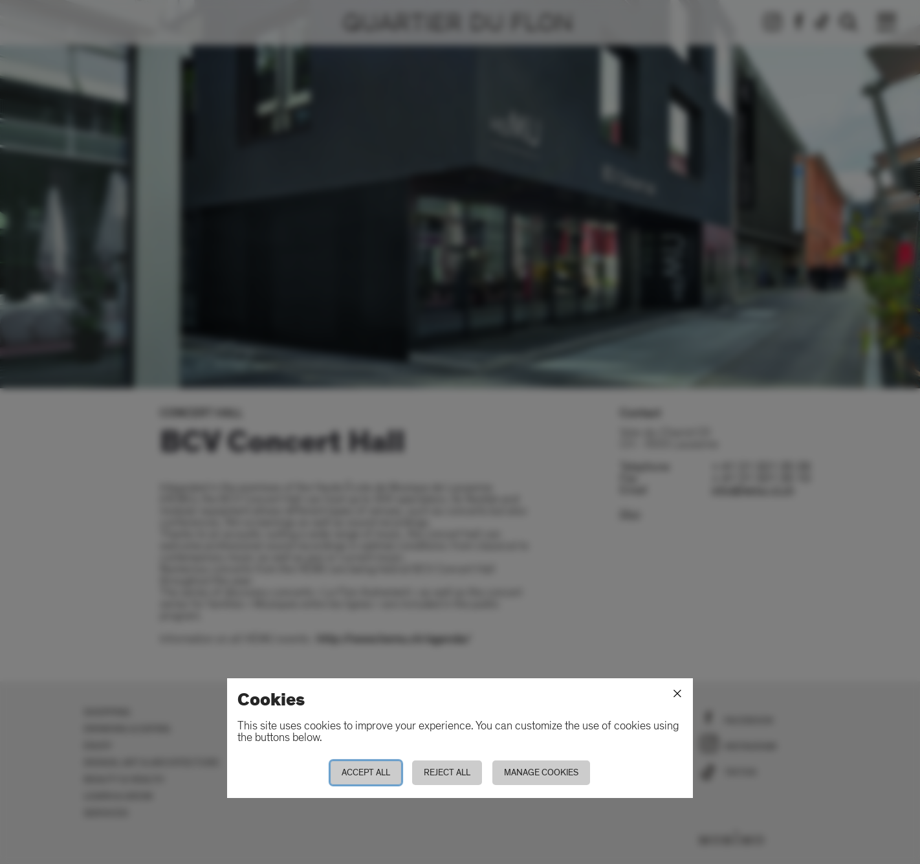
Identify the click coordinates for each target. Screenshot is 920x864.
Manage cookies (541, 772)
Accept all (366, 772)
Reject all (447, 772)
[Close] (677, 693)
